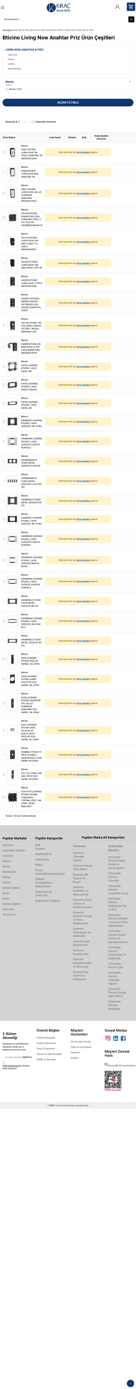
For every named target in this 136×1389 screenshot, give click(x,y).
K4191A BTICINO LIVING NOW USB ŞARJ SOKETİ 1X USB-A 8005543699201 (29, 243)
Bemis (6, 866)
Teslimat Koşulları (46, 1038)
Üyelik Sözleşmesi (46, 1043)
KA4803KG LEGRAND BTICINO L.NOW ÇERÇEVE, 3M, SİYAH (31, 521)
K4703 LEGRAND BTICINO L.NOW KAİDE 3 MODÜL (29, 386)
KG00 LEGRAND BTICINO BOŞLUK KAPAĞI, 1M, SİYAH (30, 661)
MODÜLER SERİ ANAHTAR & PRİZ (46, 30)
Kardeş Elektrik (12, 904)
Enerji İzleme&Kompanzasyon (49, 872)
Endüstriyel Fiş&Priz (47, 900)
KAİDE (11, 59)
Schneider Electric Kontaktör (114, 1005)
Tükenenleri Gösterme (44, 122)
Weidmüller (9, 872)
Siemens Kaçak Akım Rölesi (82, 867)
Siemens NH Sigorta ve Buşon (80, 878)
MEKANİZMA (14, 68)
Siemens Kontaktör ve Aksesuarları (81, 891)
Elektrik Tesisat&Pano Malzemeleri (44, 883)
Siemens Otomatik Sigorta (78, 856)
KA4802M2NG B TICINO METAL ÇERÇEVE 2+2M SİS (30, 463)
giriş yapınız (83, 152)
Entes (6, 898)
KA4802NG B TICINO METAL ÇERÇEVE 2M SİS (31, 502)
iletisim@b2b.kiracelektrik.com (119, 1064)
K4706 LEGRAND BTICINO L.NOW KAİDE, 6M (29, 405)
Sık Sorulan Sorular (81, 1041)
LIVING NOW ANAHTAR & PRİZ (78, 30)
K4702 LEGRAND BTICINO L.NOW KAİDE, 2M (29, 368)
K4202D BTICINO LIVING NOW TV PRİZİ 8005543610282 (31, 283)
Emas (6, 893)
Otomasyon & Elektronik (43, 893)
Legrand (8, 856)
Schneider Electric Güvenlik (114, 877)
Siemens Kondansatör (81, 952)
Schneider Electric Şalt (115, 965)
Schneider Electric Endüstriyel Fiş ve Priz (117, 904)
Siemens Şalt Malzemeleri (81, 943)
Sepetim (75, 1052)
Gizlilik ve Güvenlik (46, 1059)
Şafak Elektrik (11, 888)
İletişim (74, 1058)
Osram (7, 882)
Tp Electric (9, 914)
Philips (7, 877)
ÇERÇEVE (12, 55)
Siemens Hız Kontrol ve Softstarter (81, 975)
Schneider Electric (14, 850)
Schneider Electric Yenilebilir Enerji (118, 889)
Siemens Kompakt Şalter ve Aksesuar (82, 963)
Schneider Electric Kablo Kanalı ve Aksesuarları (116, 863)
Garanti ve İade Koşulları (49, 1054)
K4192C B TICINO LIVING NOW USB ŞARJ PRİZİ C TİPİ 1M (31, 265)
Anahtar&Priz (43, 854)
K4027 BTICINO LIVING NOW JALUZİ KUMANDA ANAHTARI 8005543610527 (31, 195)
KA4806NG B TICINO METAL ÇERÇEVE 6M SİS (31, 642)
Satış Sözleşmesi (46, 1048)
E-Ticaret (58, 1105)
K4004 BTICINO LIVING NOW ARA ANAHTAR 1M (29, 174)
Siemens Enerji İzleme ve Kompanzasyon (83, 903)
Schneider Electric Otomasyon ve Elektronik (117, 953)
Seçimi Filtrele (68, 102)
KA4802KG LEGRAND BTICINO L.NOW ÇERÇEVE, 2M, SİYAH (31, 423)
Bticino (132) (13, 89)
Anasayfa (7, 30)
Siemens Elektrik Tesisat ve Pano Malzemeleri (82, 918)
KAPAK (11, 64)
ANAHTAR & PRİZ (21, 30)
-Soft (50, 1105)
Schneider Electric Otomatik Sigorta (114, 978)
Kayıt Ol (27, 1057)
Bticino (24, 146)
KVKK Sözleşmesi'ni (12, 1066)
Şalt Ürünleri (40, 847)
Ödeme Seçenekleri (81, 1047)
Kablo (38, 865)
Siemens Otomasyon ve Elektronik (82, 932)
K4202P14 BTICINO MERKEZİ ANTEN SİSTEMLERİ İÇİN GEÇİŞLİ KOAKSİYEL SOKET (31, 304)
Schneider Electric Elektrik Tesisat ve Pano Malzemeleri (118, 920)
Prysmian (8, 909)
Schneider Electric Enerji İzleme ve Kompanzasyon (118, 937)
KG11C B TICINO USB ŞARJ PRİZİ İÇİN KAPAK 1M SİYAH (31, 776)
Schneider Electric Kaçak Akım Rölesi (117, 992)
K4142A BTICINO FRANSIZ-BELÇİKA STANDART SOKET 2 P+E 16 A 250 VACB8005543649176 (31, 219)
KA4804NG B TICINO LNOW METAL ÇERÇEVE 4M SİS (31, 603)
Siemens (8, 845)
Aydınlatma (42, 859)
